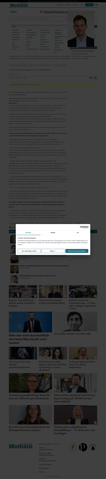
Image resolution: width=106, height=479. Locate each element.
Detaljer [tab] (53, 232)
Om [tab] (78, 232)
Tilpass (53, 251)
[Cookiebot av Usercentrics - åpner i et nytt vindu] (81, 227)
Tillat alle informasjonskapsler (77, 251)
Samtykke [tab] (28, 232)
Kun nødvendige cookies (29, 251)
